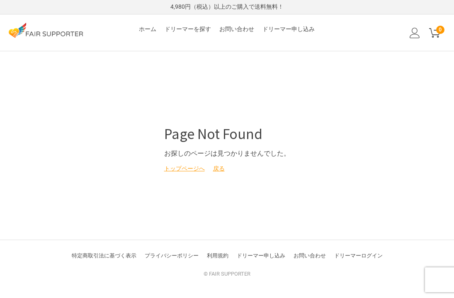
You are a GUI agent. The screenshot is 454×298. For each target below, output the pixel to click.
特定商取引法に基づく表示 (104, 255)
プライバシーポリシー (172, 255)
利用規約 (217, 255)
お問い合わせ (236, 29)
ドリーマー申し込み (288, 29)
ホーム (147, 29)
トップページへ (184, 168)
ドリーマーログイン (358, 255)
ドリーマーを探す (188, 29)
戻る (219, 168)
